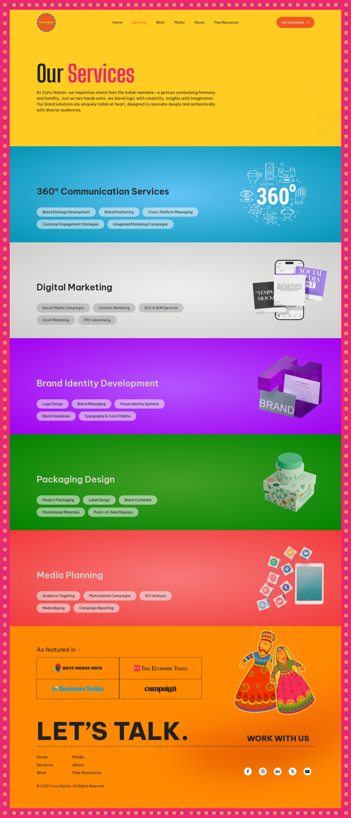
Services (139, 22)
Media (179, 22)
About (199, 22)
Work (160, 22)
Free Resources (226, 22)
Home (117, 22)
